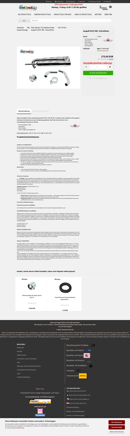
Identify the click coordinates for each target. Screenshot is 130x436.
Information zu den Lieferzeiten (27, 359)
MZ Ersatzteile (24, 14)
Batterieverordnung (73, 407)
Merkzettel (107, 1)
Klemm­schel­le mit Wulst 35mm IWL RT (32, 296)
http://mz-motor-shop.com (77, 403)
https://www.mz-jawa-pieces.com (79, 395)
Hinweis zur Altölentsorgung (75, 415)
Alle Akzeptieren (116, 422)
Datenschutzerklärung (17, 428)
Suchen (49, 1)
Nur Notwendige (116, 427)
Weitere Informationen (117, 432)
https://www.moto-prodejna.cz (79, 399)
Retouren (81, 1)
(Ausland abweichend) (102, 50)
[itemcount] (98, 67)
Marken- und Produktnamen (75, 411)
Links (18, 373)
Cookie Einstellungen (23, 377)
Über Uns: (40, 389)
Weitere (98, 14)
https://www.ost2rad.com (78, 391)
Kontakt (19, 351)
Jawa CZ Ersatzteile (83, 14)
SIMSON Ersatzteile (42, 14)
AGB (18, 362)
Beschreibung (24, 111)
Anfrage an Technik (94, 1)
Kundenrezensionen (41, 111)
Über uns (108, 14)
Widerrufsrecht (21, 355)
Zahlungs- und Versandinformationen (29, 366)
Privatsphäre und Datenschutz (26, 370)
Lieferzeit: (86, 48)
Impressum (20, 347)
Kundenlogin (70, 1)
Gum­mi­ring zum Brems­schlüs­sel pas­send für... (65, 298)
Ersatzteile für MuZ (62, 14)
